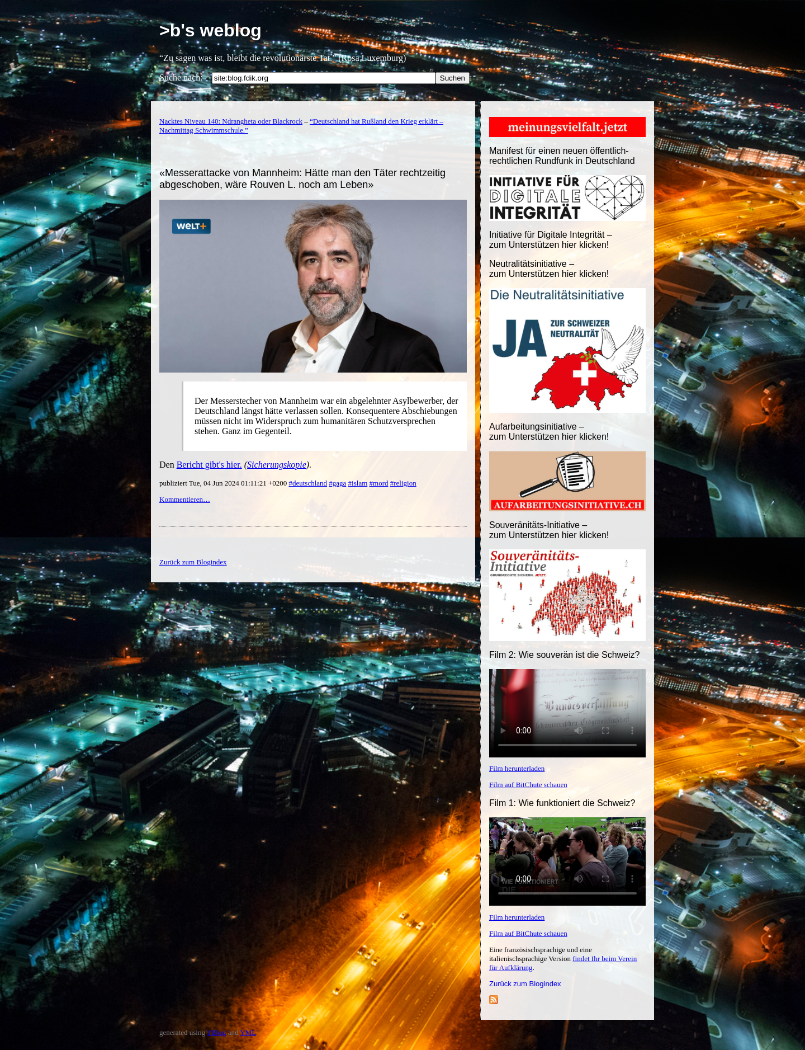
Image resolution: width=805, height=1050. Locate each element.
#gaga (337, 483)
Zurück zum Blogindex (525, 984)
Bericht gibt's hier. (209, 464)
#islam (358, 483)
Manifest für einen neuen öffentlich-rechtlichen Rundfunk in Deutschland (562, 156)
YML (248, 1032)
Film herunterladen (516, 768)
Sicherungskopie (276, 464)
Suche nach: (181, 77)
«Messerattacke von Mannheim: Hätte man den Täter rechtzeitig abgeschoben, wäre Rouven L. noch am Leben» (302, 178)
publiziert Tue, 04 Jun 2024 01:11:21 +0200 (223, 483)
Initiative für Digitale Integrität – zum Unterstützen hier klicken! (550, 239)
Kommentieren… (184, 499)
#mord (379, 483)
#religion (403, 483)
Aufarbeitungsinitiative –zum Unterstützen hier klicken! (549, 431)
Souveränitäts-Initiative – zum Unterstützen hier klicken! (549, 530)
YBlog (216, 1032)
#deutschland (307, 483)
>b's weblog (210, 30)
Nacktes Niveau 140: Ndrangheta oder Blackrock (230, 121)
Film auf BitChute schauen (528, 784)
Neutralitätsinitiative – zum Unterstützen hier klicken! (549, 269)
